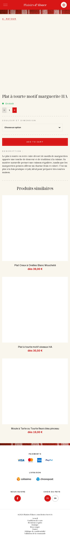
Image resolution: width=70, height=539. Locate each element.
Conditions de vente (35, 520)
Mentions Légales (35, 523)
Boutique (35, 525)
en (55, 498)
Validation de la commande (35, 533)
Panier (35, 529)
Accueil (35, 518)
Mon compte (35, 527)
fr (48, 498)
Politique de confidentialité (35, 531)
